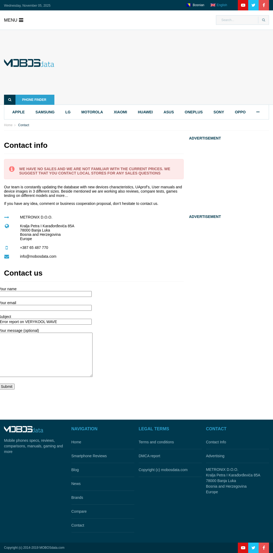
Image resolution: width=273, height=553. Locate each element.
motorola (92, 112)
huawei (145, 112)
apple (18, 112)
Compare (79, 511)
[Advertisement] (169, 67)
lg (67, 112)
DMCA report (149, 456)
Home (8, 125)
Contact (77, 525)
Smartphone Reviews (89, 456)
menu (13, 20)
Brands (77, 497)
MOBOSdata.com (52, 548)
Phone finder (25, 100)
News (76, 484)
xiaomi (120, 112)
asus (168, 112)
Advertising (215, 456)
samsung (45, 112)
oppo (240, 112)
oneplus (194, 112)
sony (219, 112)
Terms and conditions (156, 442)
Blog (75, 470)
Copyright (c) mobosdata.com (163, 470)
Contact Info (216, 442)
